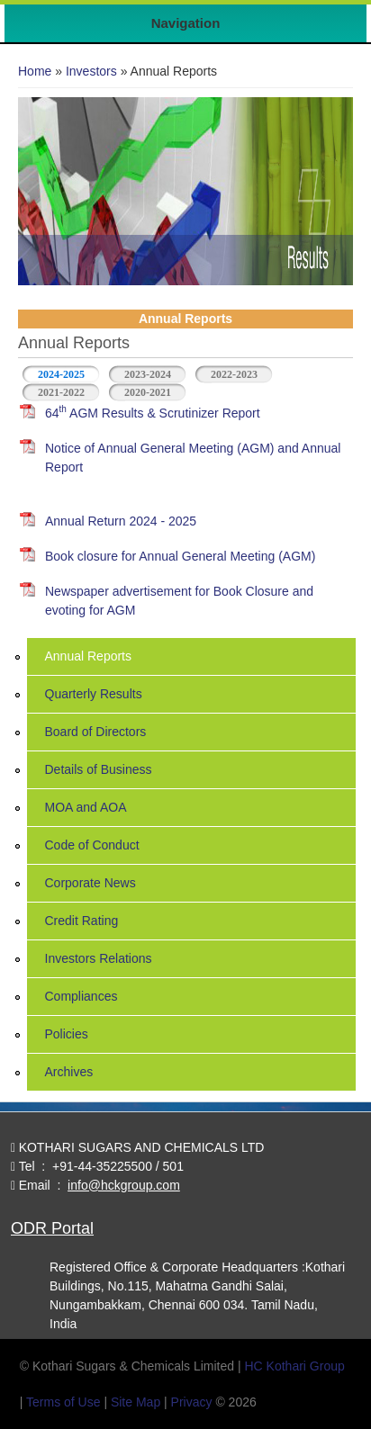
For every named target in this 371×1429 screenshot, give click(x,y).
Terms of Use (63, 1402)
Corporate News (90, 883)
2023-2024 (147, 374)
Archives (69, 1072)
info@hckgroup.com (124, 1185)
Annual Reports (88, 656)
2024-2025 (69, 373)
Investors (91, 71)
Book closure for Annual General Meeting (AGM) (180, 556)
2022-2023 (234, 374)
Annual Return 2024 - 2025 (120, 521)
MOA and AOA (86, 807)
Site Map (135, 1402)
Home (34, 71)
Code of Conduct (92, 845)
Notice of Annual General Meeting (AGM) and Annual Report (192, 457)
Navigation (186, 23)
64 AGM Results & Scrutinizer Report (152, 411)
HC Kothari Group (294, 1366)
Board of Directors (96, 731)
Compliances (81, 996)
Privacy (192, 1402)
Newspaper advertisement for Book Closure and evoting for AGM (179, 600)
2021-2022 (61, 392)
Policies (66, 1034)
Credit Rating (82, 920)
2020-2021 (147, 392)
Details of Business (98, 769)
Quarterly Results (93, 694)
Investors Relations (98, 958)
